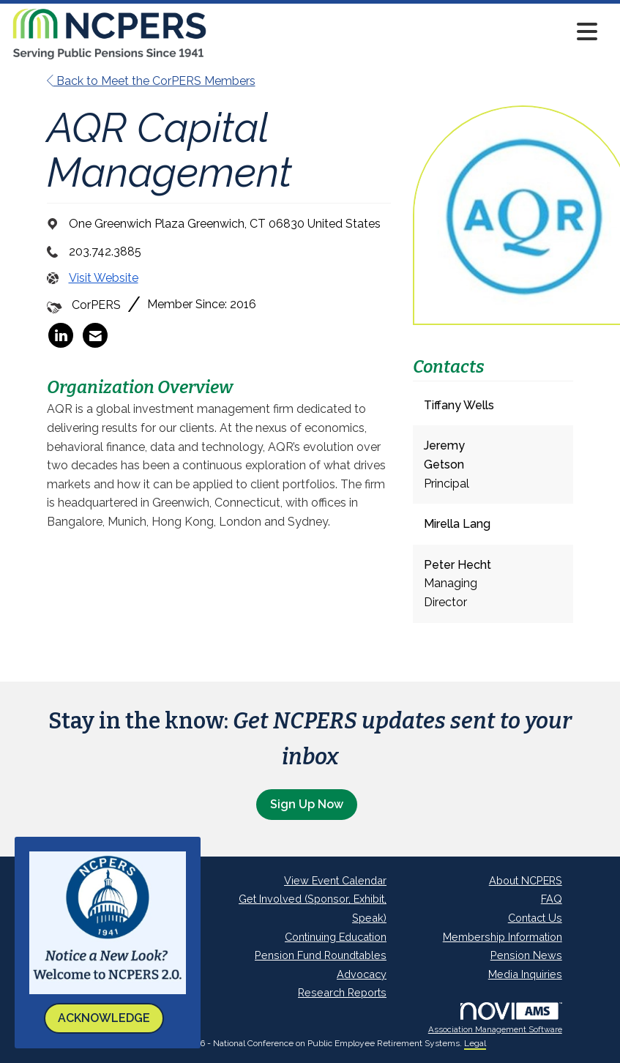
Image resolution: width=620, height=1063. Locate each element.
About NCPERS (525, 880)
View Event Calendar (335, 880)
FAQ (551, 898)
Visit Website (103, 278)
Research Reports (342, 992)
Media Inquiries (525, 974)
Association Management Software (495, 1018)
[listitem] (61, 335)
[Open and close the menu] (406, 31)
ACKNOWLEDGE (104, 1018)
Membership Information (502, 936)
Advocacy (361, 974)
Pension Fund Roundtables (320, 955)
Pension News (526, 955)
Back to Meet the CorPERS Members (151, 81)
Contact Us (535, 917)
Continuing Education (335, 936)
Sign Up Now (306, 804)
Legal (475, 1043)
